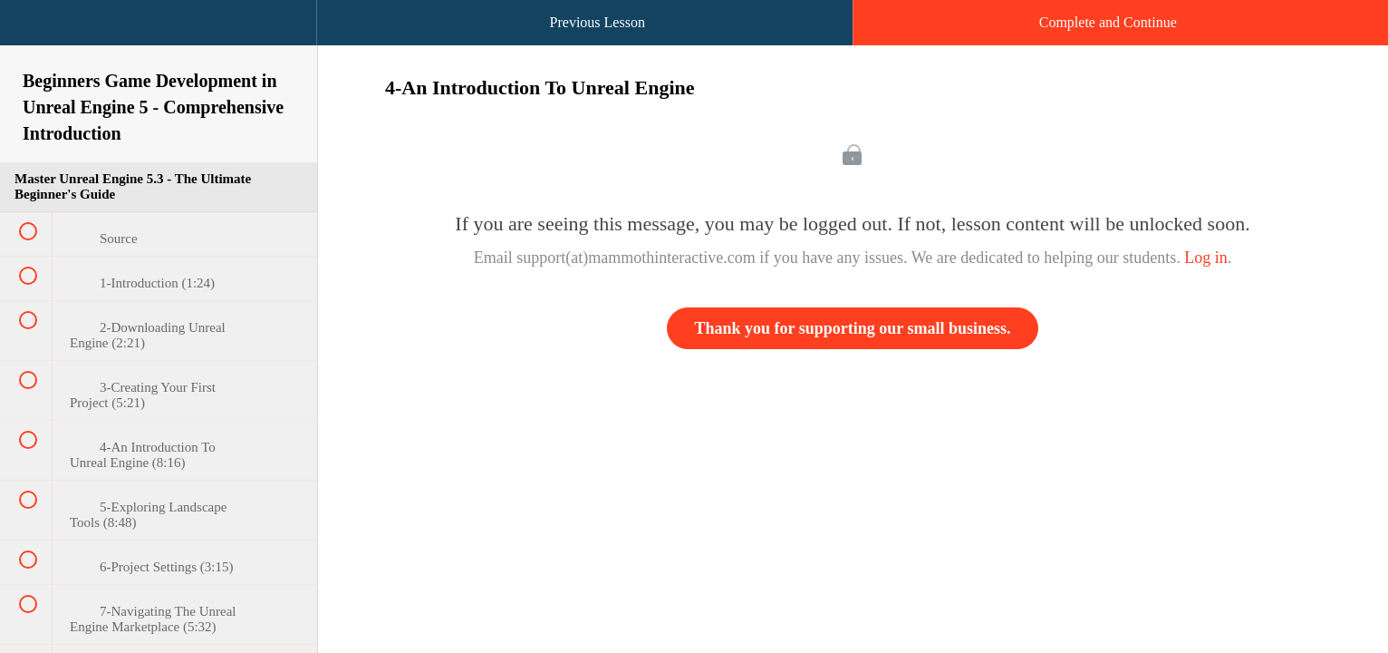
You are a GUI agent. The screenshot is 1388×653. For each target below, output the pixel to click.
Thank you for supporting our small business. (853, 328)
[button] (31, 31)
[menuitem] (158, 41)
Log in (1206, 258)
